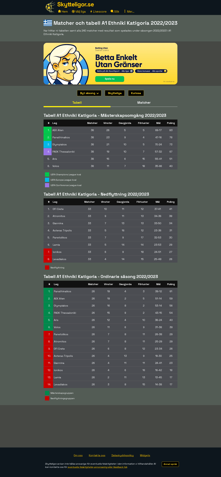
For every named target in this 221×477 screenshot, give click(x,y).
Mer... (128, 11)
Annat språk (170, 464)
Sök (115, 11)
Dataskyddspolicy (122, 455)
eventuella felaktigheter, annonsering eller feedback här (97, 467)
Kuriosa (136, 93)
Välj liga (79, 11)
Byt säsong (89, 93)
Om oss (78, 455)
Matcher (144, 102)
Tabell (77, 102)
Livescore (98, 11)
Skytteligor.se (75, 4)
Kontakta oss (97, 455)
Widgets (145, 455)
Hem (63, 11)
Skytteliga (115, 93)
